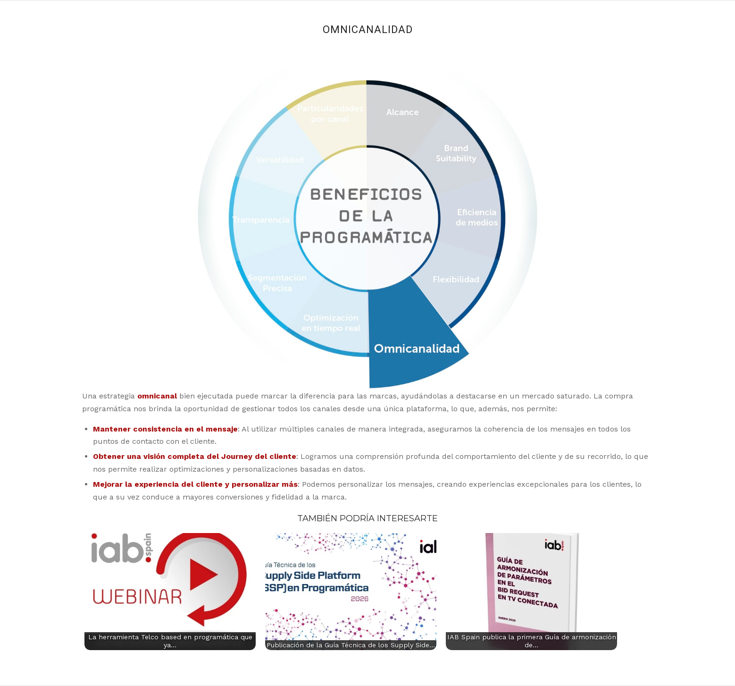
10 (331, 97)
